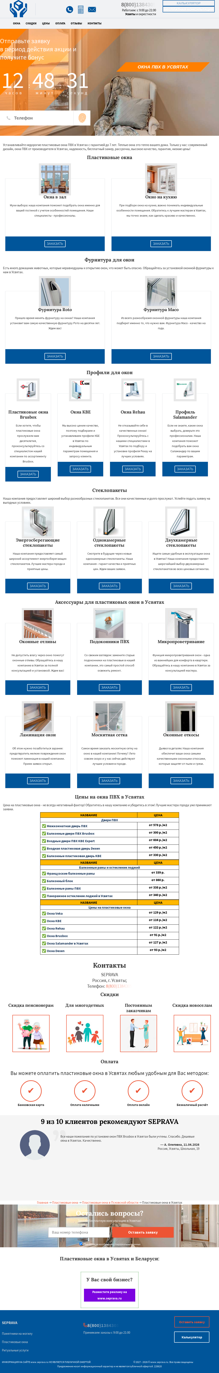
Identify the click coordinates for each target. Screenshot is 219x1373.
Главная (42, 1202)
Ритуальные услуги (15, 1350)
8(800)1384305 (138, 4)
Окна (16, 23)
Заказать (55, 244)
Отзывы (76, 23)
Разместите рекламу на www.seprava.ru (109, 1295)
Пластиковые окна (65, 1202)
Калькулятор (189, 3)
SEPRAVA (9, 1322)
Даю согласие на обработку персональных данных (109, 1244)
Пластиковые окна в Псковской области (110, 1202)
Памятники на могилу (17, 1334)
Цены (46, 23)
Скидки (31, 23)
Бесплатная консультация (188, 9)
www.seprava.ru (40, 1362)
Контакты (94, 23)
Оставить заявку (192, 1322)
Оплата (60, 23)
